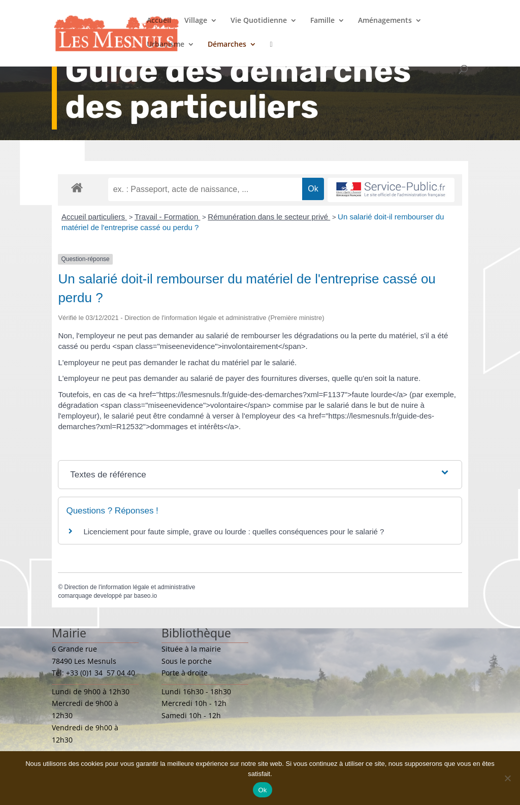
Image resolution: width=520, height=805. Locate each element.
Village (195, 21)
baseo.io (145, 595)
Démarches (227, 45)
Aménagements (385, 21)
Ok (262, 790)
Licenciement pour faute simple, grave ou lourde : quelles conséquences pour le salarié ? (233, 531)
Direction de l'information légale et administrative (130, 587)
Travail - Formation (167, 216)
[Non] (507, 778)
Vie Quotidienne (259, 21)
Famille (322, 21)
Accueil (159, 21)
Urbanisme (165, 45)
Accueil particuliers (94, 216)
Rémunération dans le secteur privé (269, 216)
